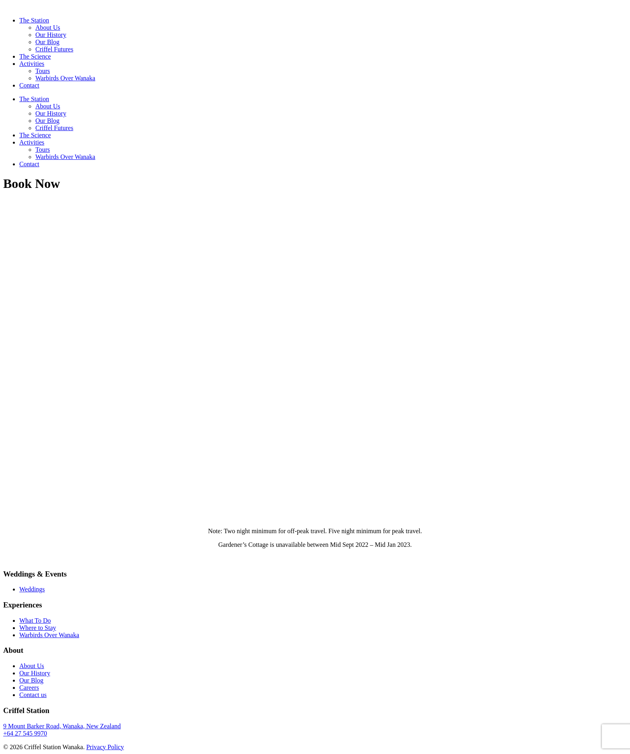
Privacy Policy (105, 747)
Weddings (32, 589)
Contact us (33, 694)
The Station (34, 20)
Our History (50, 34)
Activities (31, 63)
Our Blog (47, 42)
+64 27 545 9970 (25, 733)
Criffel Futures (54, 49)
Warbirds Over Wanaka (65, 78)
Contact (29, 85)
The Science (35, 56)
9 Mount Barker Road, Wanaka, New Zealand (62, 726)
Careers (29, 687)
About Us (47, 27)
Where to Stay (37, 627)
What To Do (35, 620)
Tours (42, 70)
